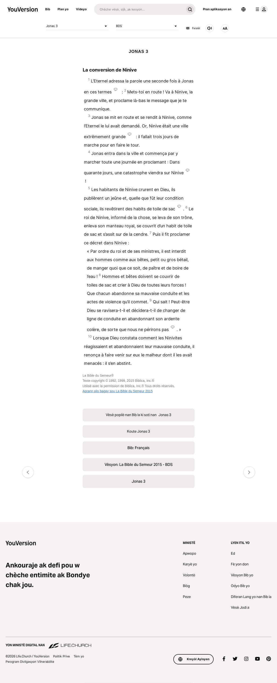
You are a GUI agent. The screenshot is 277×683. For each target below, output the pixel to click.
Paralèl (193, 28)
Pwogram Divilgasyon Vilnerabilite (30, 661)
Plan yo (63, 9)
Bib (47, 9)
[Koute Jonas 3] (210, 28)
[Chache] (139, 9)
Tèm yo (79, 656)
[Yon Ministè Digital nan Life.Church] (138, 643)
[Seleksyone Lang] (243, 9)
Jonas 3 (77, 26)
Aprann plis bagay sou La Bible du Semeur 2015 (118, 391)
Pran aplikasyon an (217, 9)
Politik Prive (61, 656)
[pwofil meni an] (261, 9)
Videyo (81, 9)
